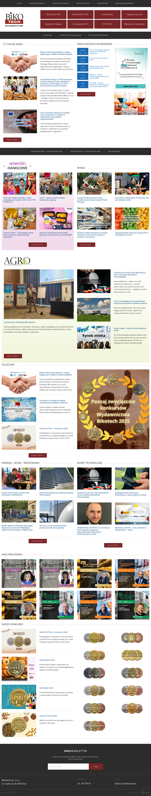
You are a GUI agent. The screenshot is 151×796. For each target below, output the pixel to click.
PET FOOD (107, 24)
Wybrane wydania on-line (70, 35)
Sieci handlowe (114, 151)
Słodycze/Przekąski (53, 24)
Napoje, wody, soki (134, 14)
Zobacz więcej (12, 140)
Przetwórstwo (107, 14)
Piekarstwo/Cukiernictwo (134, 24)
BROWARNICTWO (80, 14)
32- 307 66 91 (84, 783)
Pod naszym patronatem (98, 35)
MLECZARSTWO (53, 14)
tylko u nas (47, 35)
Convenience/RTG (80, 24)
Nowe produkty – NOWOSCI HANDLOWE (85, 151)
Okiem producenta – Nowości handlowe (47, 151)
